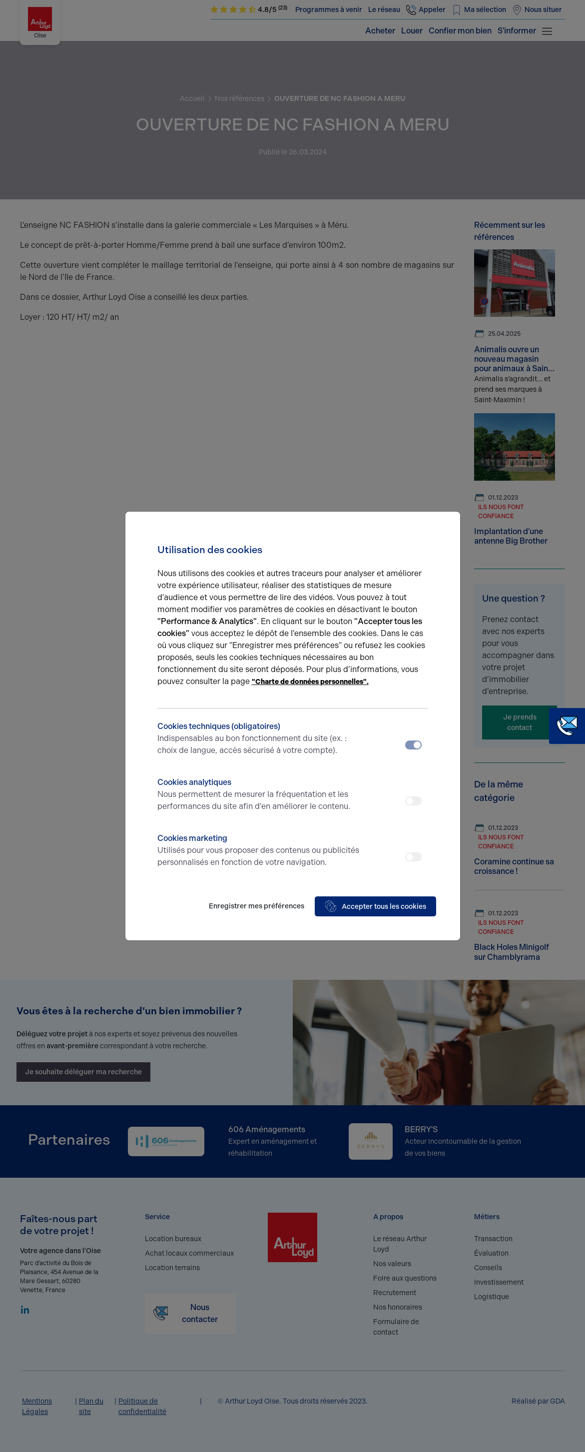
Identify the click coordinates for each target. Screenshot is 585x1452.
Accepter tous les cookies (375, 906)
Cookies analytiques (259, 794)
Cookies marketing (259, 850)
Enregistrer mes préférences (256, 906)
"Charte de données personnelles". (310, 682)
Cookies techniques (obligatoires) (259, 739)
